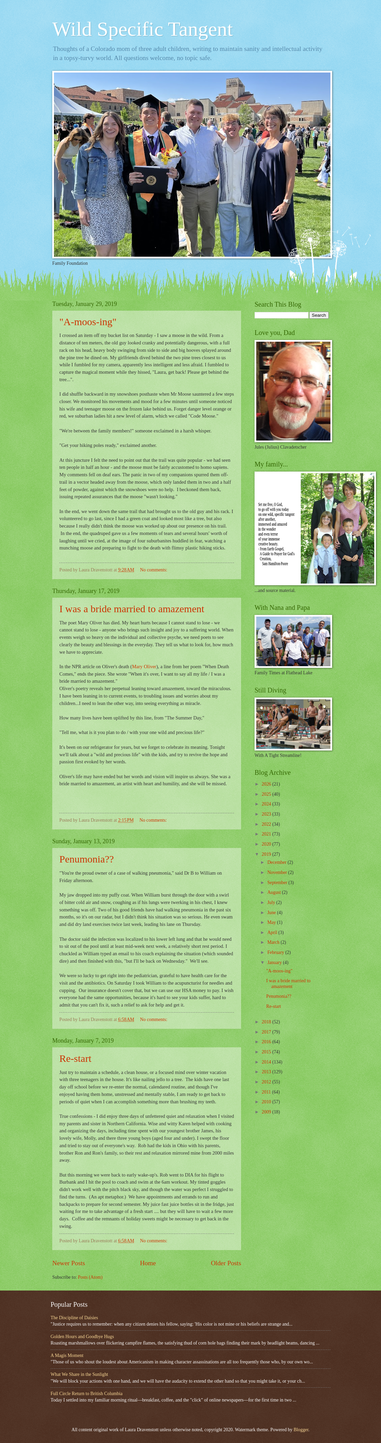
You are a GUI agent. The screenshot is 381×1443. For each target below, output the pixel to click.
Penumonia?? (86, 859)
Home (148, 1263)
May (272, 922)
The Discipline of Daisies (74, 1317)
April (273, 932)
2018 (267, 1021)
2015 (267, 1051)
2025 (267, 794)
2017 (267, 1032)
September (277, 882)
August (274, 892)
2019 (267, 854)
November (277, 872)
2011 (267, 1092)
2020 (267, 844)
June (272, 912)
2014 (267, 1062)
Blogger (301, 1429)
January (275, 962)
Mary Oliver (144, 666)
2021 (267, 834)
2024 (267, 804)
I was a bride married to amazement (131, 608)
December (277, 862)
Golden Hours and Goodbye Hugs (82, 1336)
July (271, 902)
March (274, 942)
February (276, 952)
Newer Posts (68, 1263)
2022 (267, 824)
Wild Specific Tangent (142, 29)
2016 (267, 1041)
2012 (267, 1081)
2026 (267, 784)
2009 (267, 1111)
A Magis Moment (67, 1355)
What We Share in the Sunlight (79, 1374)
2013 (267, 1071)
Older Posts (226, 1263)
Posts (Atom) (90, 1277)
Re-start (75, 1058)
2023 (267, 814)
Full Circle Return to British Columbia (86, 1393)
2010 (267, 1101)
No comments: (154, 569)
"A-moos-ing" (87, 321)
